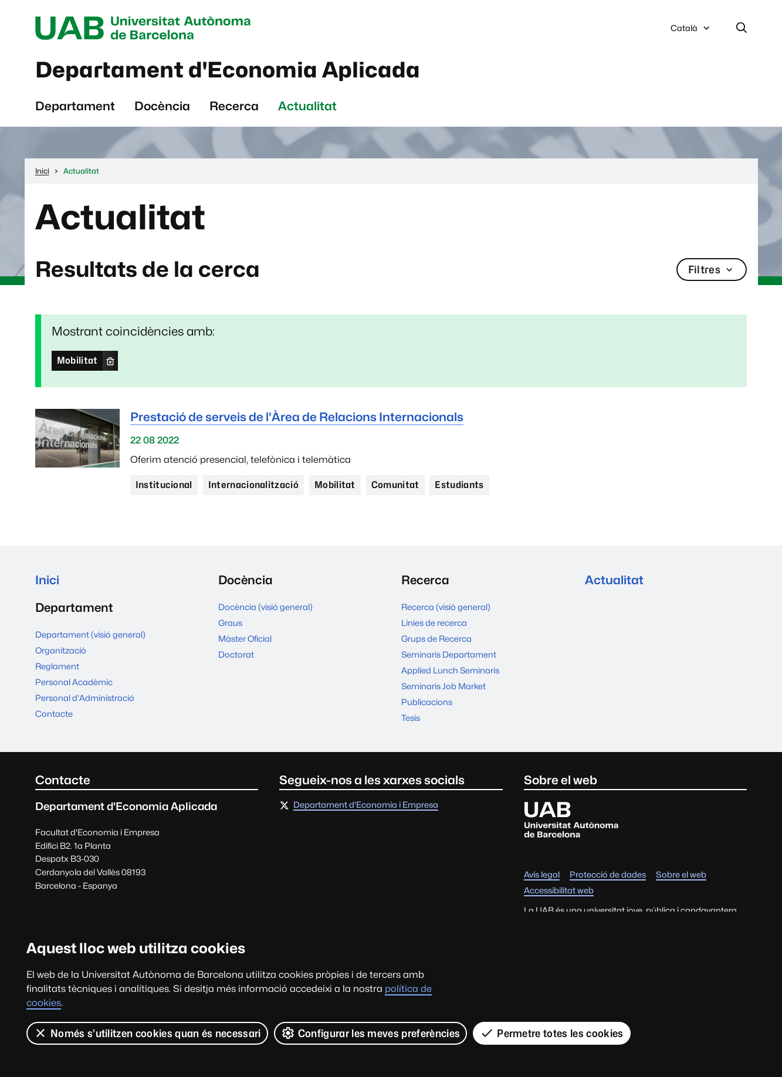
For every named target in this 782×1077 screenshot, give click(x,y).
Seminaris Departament (448, 654)
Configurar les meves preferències (371, 1033)
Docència (162, 106)
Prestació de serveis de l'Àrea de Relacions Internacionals (296, 416)
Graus (230, 623)
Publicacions (426, 702)
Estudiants (459, 484)
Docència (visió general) (265, 607)
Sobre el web (681, 874)
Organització (60, 650)
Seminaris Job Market (443, 686)
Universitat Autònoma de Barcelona (146, 28)
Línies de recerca (434, 623)
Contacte (54, 714)
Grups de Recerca (436, 639)
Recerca (234, 106)
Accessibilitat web (559, 890)
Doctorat (236, 654)
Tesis (410, 718)
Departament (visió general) (90, 634)
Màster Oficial (245, 639)
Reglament (57, 666)
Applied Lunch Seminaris (450, 670)
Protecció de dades (608, 874)
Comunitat (395, 484)
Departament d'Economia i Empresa (365, 805)
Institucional (164, 484)
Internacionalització (253, 484)
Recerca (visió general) (445, 607)
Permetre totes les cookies (551, 1033)
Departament (75, 106)
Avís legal (542, 874)
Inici (47, 580)
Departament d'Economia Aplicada (227, 70)
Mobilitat (77, 360)
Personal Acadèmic (74, 682)
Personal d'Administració (84, 698)
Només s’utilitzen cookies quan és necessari (147, 1033)
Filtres (712, 269)
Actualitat (307, 106)
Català (691, 31)
